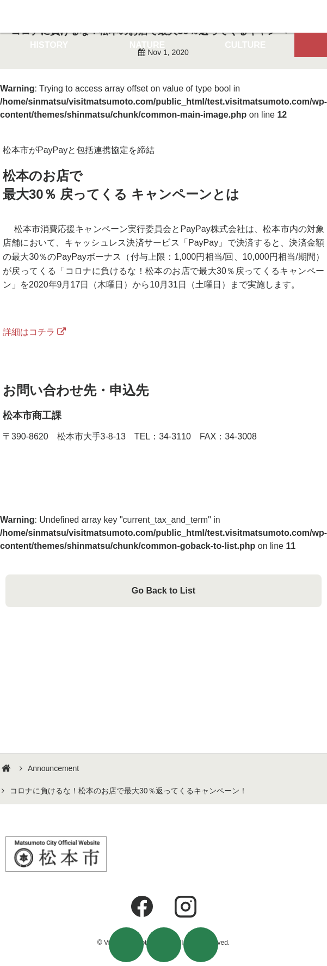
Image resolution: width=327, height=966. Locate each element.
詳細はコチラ (29, 332)
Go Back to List (163, 590)
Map (310, 45)
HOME (8, 768)
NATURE (147, 45)
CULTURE (245, 45)
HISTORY (49, 45)
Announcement (53, 768)
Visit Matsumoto (163, 16)
